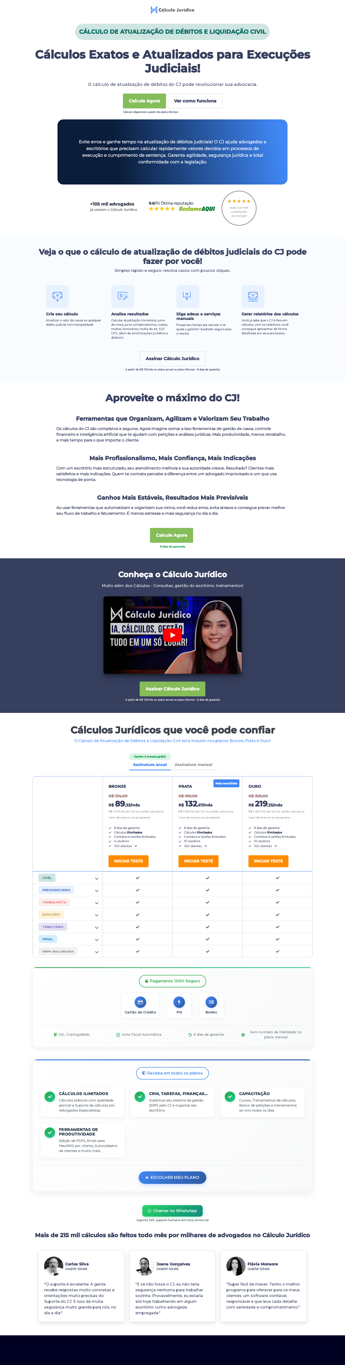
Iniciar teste (128, 861)
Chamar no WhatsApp (172, 1229)
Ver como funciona (195, 101)
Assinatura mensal (193, 764)
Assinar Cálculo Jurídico (172, 358)
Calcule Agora (144, 101)
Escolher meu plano (172, 1195)
